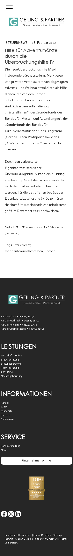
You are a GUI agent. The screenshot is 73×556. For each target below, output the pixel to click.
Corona (50, 251)
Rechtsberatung (10, 368)
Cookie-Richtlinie (42, 535)
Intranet (9, 539)
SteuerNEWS (17, 43)
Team (4, 407)
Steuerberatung (10, 360)
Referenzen (7, 419)
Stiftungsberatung (11, 364)
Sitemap (57, 535)
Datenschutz (25, 535)
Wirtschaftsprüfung (11, 355)
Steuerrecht (22, 245)
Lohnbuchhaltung (10, 446)
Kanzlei (5, 403)
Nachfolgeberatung (12, 376)
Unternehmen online (36, 460)
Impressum (10, 535)
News (4, 450)
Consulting (7, 372)
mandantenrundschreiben (24, 251)
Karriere (5, 415)
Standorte (6, 411)
